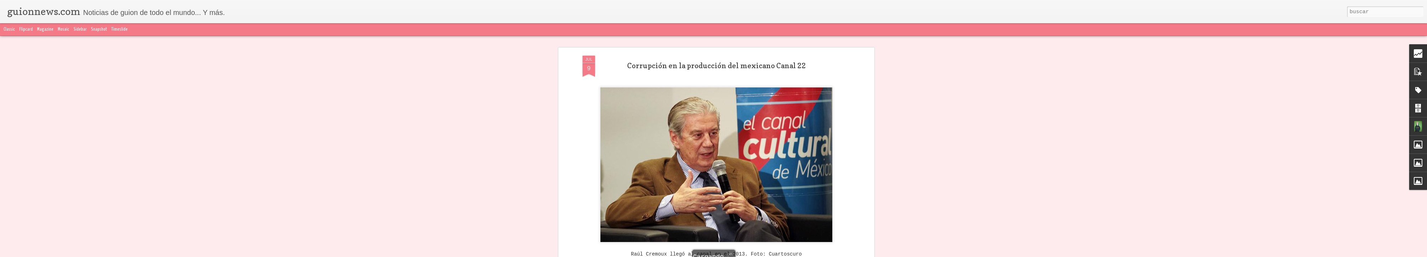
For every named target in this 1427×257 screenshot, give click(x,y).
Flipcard (26, 29)
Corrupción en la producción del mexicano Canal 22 (716, 46)
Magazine (45, 29)
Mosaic (63, 29)
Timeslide (119, 29)
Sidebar (80, 29)
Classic (9, 29)
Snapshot (99, 29)
